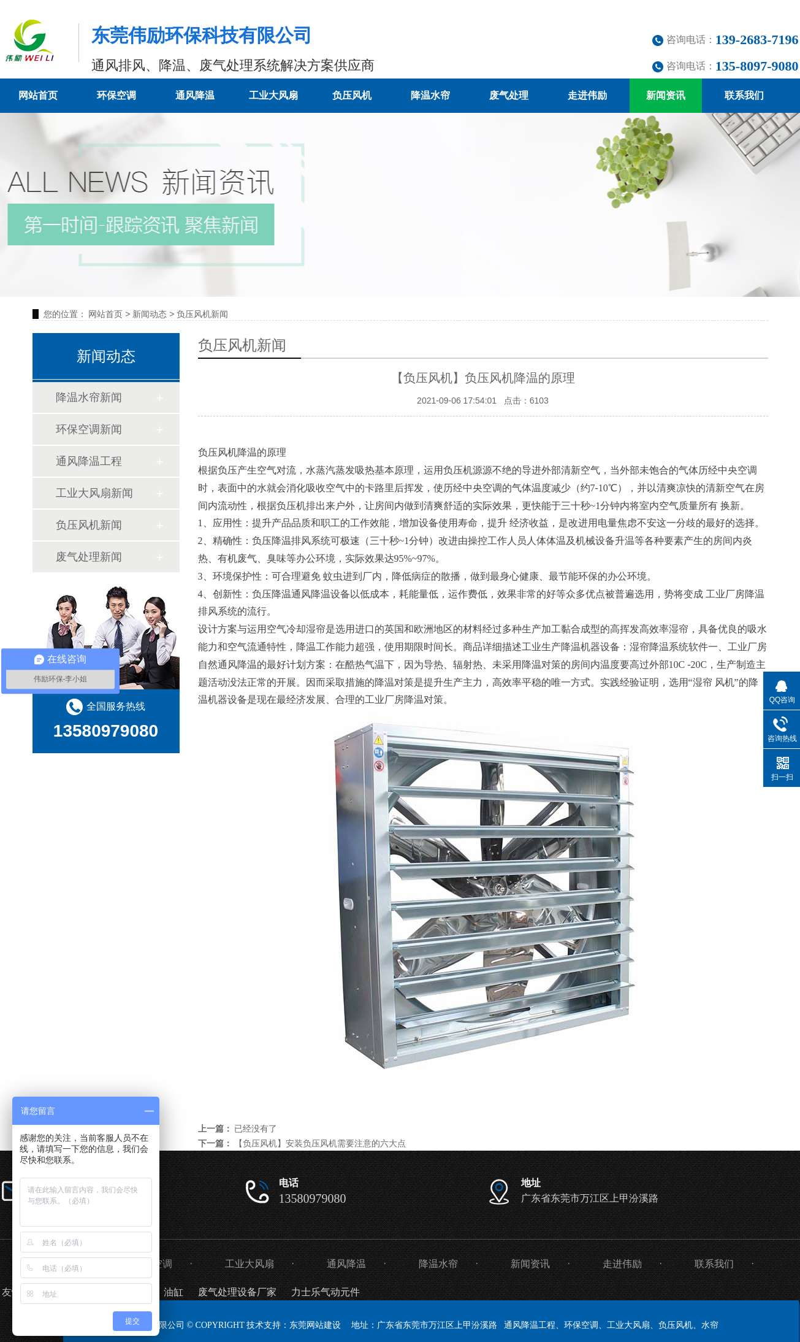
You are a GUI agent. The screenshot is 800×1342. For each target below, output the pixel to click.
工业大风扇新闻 (94, 493)
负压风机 (351, 95)
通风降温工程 (89, 461)
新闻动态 (149, 314)
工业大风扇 (273, 95)
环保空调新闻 (89, 429)
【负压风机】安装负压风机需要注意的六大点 (320, 1143)
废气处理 (508, 95)
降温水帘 (430, 95)
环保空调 (116, 95)
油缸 (173, 1292)
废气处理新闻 (89, 557)
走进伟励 (587, 95)
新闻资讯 (665, 95)
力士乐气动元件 (325, 1292)
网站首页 (38, 95)
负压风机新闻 (202, 314)
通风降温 (195, 95)
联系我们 (744, 95)
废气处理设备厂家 (237, 1292)
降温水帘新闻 (89, 397)
